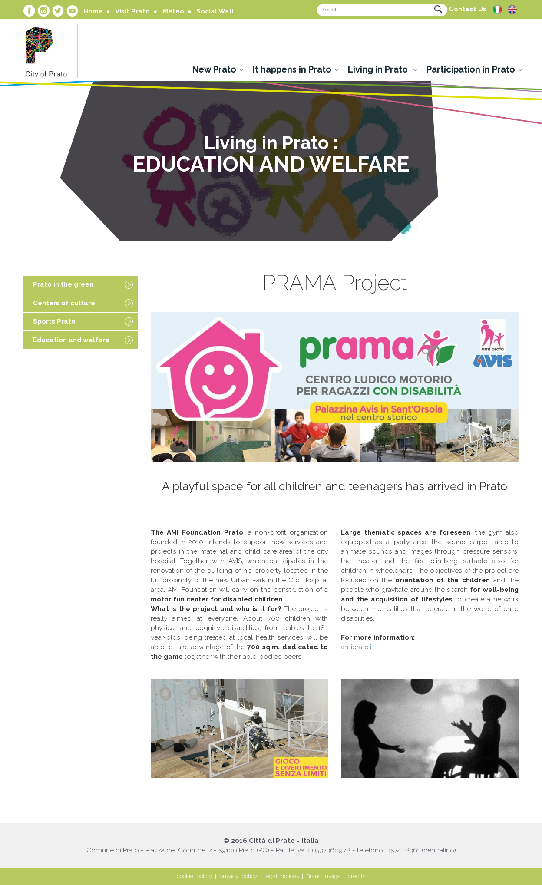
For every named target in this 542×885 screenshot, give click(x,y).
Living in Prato (379, 69)
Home (93, 11)
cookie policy (194, 876)
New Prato (214, 69)
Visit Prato (132, 11)
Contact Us (467, 9)
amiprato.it (357, 647)
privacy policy (238, 876)
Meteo (173, 11)
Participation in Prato (470, 69)
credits (356, 876)
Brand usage (323, 876)
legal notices (281, 876)
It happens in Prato (292, 69)
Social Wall (215, 11)
